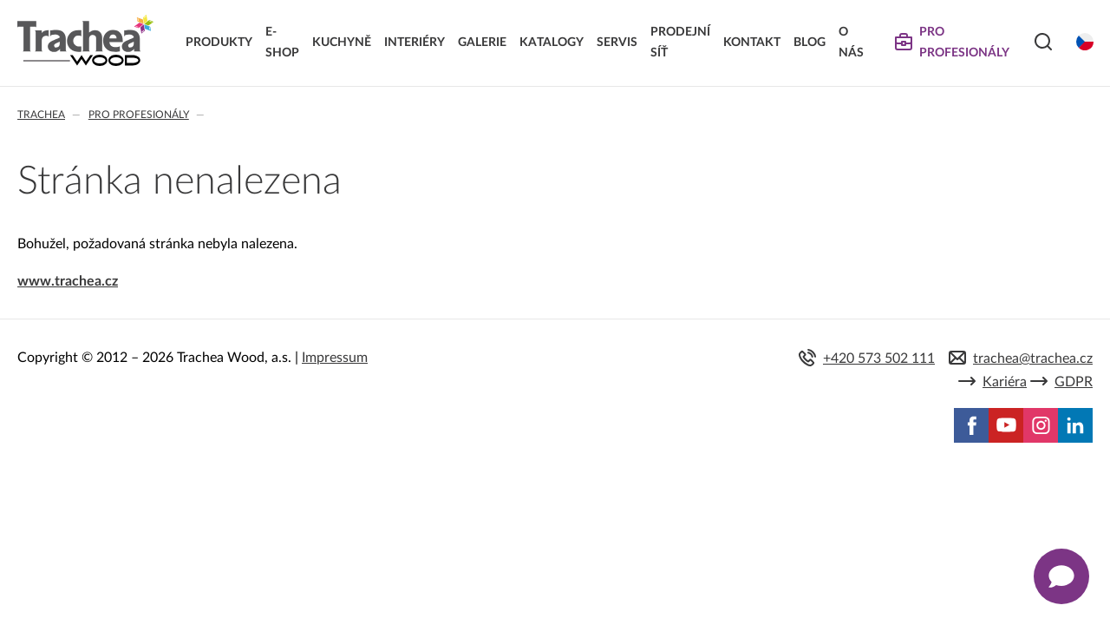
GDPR (1073, 382)
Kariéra (1005, 382)
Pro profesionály (138, 114)
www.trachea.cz (67, 281)
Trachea (41, 114)
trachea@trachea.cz (1033, 358)
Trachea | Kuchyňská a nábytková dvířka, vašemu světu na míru (85, 41)
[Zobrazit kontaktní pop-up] (1061, 576)
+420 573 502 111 (879, 358)
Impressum (335, 358)
